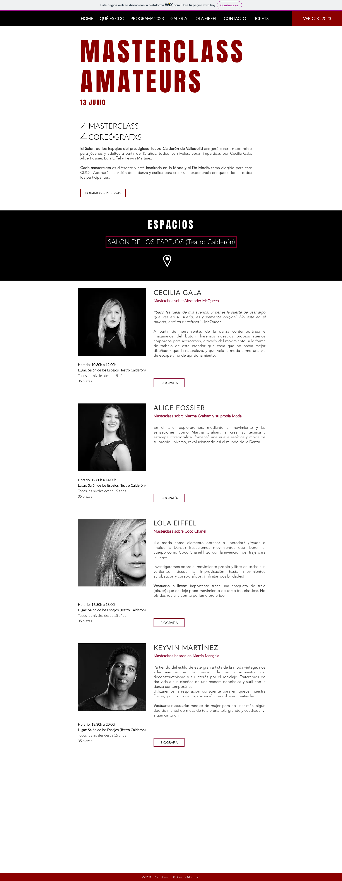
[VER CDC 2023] (317, 18)
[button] (169, 382)
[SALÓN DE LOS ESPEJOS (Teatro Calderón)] (171, 242)
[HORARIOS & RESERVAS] (103, 193)
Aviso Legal (162, 877)
